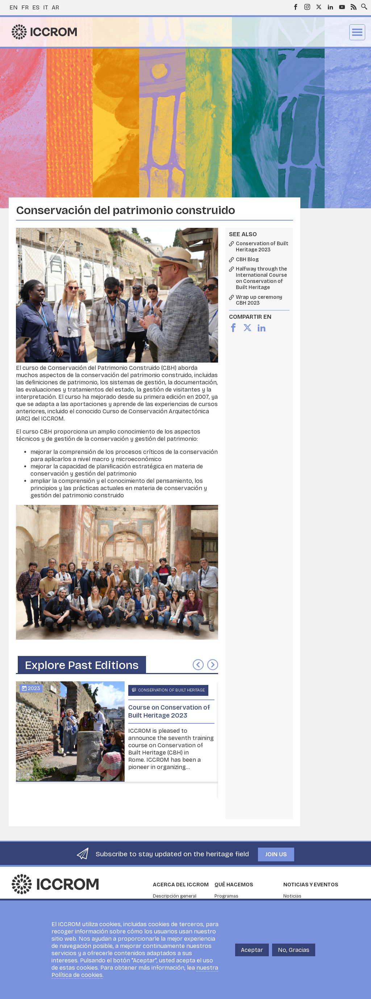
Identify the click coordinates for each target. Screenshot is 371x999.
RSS (354, 7)
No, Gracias (293, 949)
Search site (363, 5)
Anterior (198, 664)
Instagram (307, 7)
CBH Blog (247, 260)
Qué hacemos (233, 885)
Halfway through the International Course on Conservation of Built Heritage (261, 278)
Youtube (342, 7)
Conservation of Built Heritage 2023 (262, 247)
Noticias (292, 896)
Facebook (296, 7)
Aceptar (252, 949)
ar (55, 7)
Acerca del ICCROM (181, 885)
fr (25, 7)
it (45, 7)
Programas (226, 896)
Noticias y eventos (310, 885)
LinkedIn (330, 7)
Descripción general (174, 896)
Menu (357, 32)
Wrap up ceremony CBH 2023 (259, 300)
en (13, 7)
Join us (276, 854)
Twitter (319, 7)
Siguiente (212, 664)
